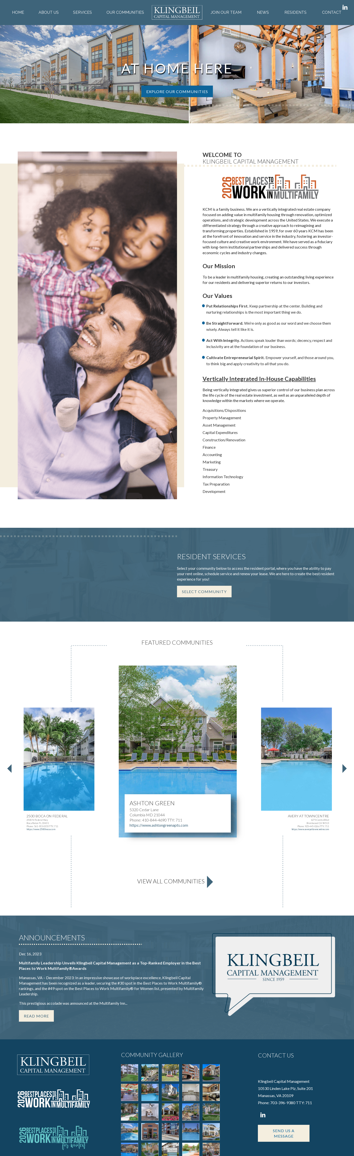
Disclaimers (306, 1145)
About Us (49, 12)
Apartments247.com (66, 1145)
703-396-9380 (282, 1009)
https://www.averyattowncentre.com (310, 735)
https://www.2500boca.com (41, 735)
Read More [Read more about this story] (36, 922)
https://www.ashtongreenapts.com (159, 731)
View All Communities (171, 787)
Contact (331, 12)
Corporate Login (279, 1145)
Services (82, 12)
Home (18, 12)
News (263, 12)
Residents (295, 12)
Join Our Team (226, 12)
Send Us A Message (284, 1040)
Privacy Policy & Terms (243, 1145)
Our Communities (125, 12)
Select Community (204, 497)
